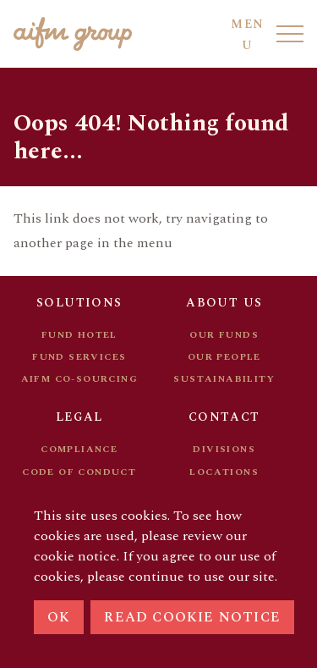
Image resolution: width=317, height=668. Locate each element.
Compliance (79, 449)
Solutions (79, 303)
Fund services (79, 357)
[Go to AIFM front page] (73, 34)
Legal (79, 417)
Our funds (224, 335)
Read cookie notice (192, 617)
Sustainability (224, 379)
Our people (224, 357)
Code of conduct (79, 472)
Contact (224, 417)
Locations (224, 472)
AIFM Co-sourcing (79, 379)
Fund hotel (79, 335)
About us (224, 303)
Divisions (224, 449)
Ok (58, 617)
